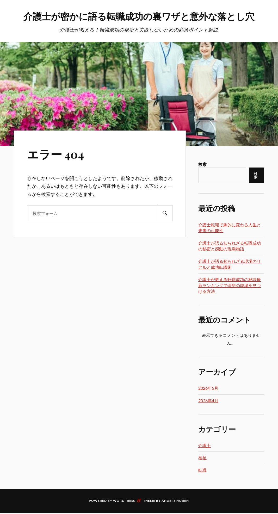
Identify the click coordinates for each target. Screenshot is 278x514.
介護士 (204, 459)
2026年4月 (208, 414)
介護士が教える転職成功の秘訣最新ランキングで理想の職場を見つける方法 (229, 299)
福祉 (202, 471)
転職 (202, 484)
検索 (202, 178)
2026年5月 (208, 402)
